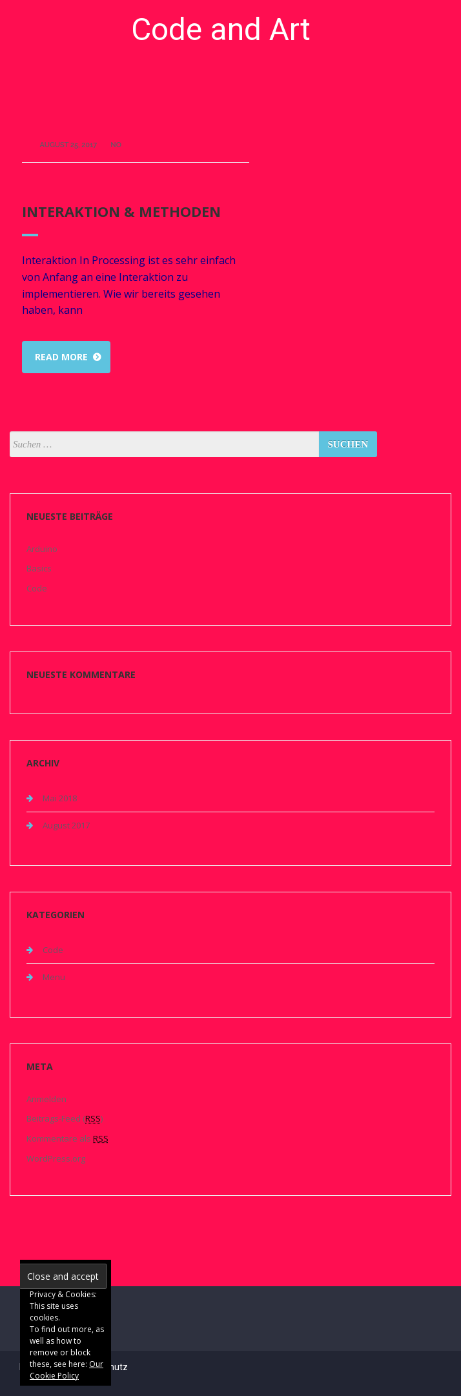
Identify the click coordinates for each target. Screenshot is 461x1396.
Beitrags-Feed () (64, 1118)
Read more (61, 357)
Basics (39, 568)
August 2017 (66, 825)
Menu (54, 977)
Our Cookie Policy (66, 1370)
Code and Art (221, 29)
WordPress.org (55, 1158)
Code (36, 588)
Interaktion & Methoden (121, 211)
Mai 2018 (60, 798)
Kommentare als (67, 1138)
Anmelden (46, 1099)
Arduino (41, 549)
